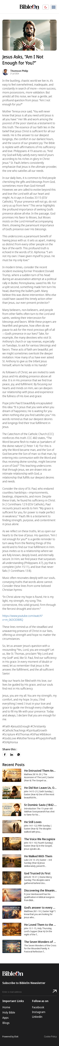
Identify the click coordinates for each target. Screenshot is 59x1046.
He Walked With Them (38, 856)
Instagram (38, 1012)
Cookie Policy (50, 1036)
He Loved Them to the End (41, 924)
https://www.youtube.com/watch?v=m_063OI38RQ (22, 618)
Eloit (16, 1036)
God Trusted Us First (37, 873)
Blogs (5, 1023)
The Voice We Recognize (39, 839)
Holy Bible (8, 1012)
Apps (5, 1017)
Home (6, 1007)
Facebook (38, 1007)
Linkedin (37, 1017)
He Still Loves (33, 822)
